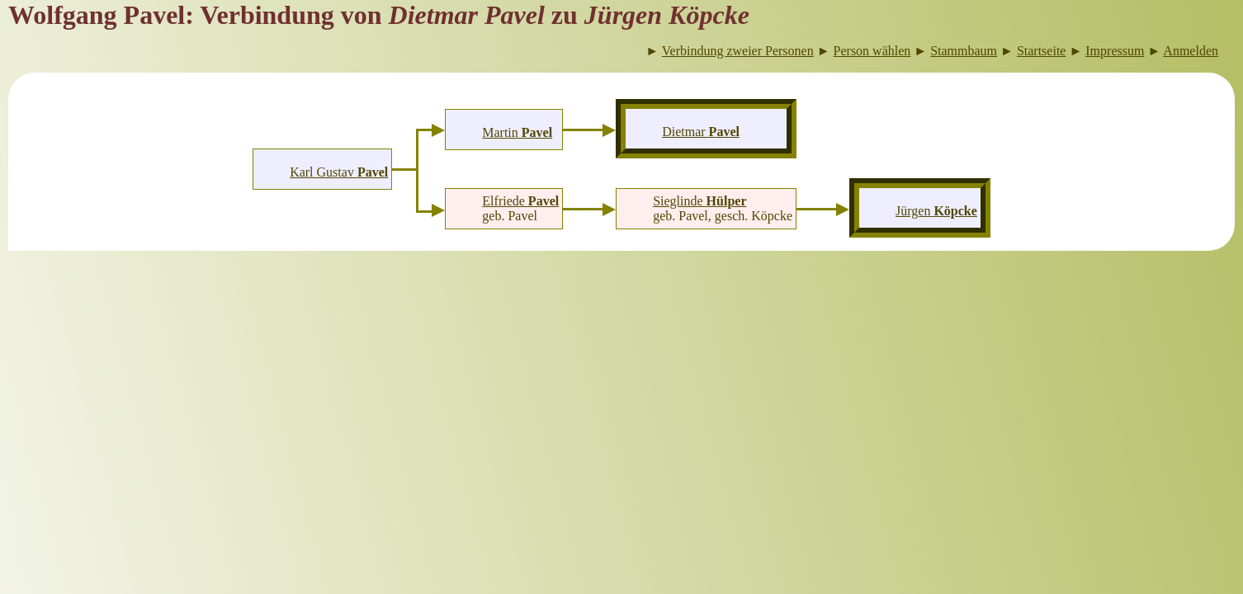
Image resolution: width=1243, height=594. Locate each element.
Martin (517, 132)
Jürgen (936, 211)
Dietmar (701, 132)
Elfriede (520, 201)
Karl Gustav (339, 172)
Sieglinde (699, 201)
